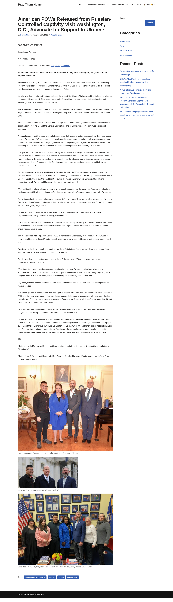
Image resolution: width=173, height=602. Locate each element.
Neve (20, 599)
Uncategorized (126, 55)
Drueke (52, 582)
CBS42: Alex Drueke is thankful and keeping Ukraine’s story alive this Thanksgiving (135, 82)
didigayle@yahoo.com (60, 66)
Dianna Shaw (25, 35)
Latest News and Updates (97, 5)
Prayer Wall (136, 5)
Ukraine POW (72, 582)
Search (123, 18)
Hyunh (61, 582)
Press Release (56, 35)
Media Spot (125, 42)
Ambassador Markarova (35, 582)
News (122, 46)
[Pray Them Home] (30, 4)
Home (81, 5)
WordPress (39, 599)
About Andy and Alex (120, 5)
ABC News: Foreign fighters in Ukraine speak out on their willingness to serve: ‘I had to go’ (137, 115)
